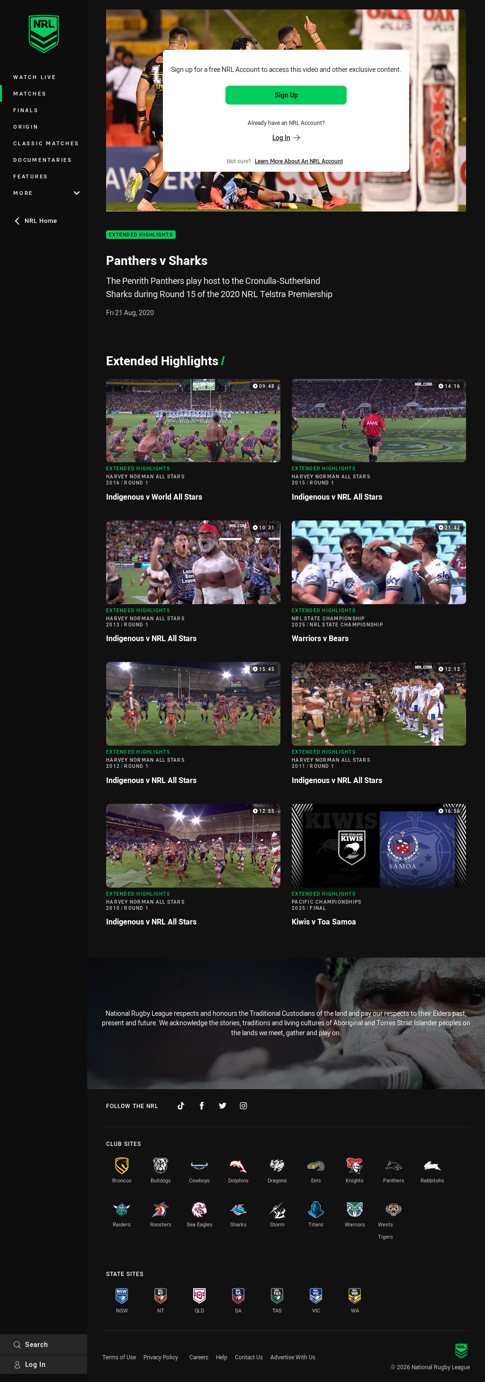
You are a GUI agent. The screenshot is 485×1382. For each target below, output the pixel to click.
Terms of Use (119, 1357)
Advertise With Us (292, 1357)
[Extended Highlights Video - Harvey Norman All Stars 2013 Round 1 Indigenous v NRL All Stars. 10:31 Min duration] (193, 585)
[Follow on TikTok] (181, 1105)
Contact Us (249, 1357)
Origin (26, 126)
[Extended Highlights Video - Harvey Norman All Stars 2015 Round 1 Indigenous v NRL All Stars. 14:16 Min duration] (379, 444)
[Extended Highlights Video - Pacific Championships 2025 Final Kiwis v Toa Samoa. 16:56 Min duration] (379, 869)
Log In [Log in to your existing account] (286, 137)
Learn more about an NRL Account (299, 161)
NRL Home (35, 220)
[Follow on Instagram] (243, 1105)
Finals (26, 110)
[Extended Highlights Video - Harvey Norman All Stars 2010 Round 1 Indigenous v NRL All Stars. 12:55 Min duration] (193, 869)
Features (30, 176)
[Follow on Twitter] (222, 1105)
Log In (29, 1364)
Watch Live (34, 76)
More (46, 192)
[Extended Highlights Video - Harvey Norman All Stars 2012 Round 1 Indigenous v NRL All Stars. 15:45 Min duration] (193, 727)
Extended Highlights (141, 235)
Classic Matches (46, 143)
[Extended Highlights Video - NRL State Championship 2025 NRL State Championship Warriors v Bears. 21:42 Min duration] (379, 585)
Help (221, 1357)
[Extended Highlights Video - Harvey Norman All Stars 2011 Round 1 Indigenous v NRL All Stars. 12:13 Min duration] (379, 727)
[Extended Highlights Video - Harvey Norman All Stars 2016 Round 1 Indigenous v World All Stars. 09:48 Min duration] (193, 444)
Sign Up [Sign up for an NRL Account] (286, 94)
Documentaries (42, 159)
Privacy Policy (161, 1357)
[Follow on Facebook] (202, 1105)
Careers (198, 1357)
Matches (29, 93)
